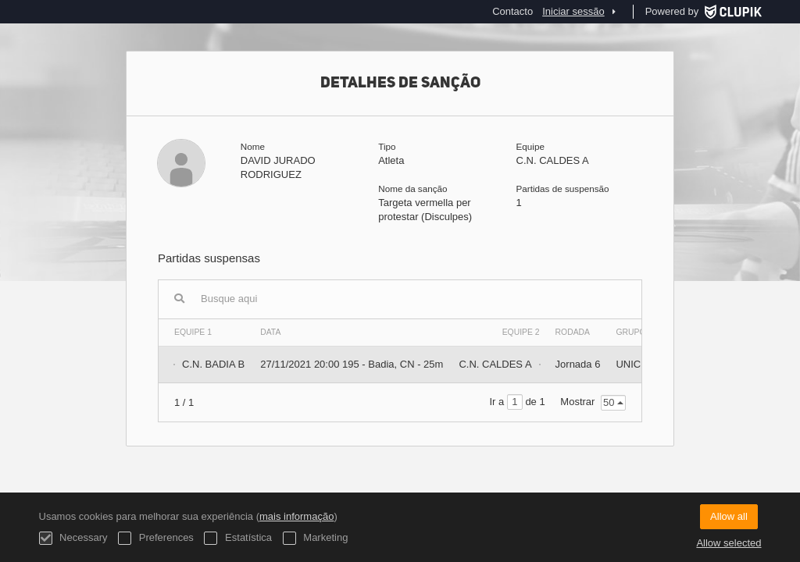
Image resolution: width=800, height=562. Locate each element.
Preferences (156, 538)
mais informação (296, 516)
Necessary (73, 538)
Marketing (315, 538)
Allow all (729, 516)
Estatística (238, 538)
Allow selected (728, 543)
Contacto (512, 11)
